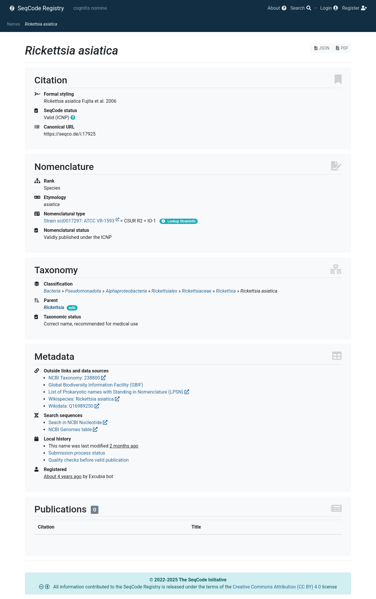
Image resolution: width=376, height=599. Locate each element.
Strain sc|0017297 (63, 221)
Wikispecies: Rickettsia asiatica (84, 399)
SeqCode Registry (36, 8)
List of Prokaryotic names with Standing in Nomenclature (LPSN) (118, 392)
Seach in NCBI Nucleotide (78, 422)
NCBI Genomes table (73, 429)
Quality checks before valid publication (88, 460)
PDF (341, 48)
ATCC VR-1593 (101, 221)
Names (13, 24)
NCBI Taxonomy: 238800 (77, 378)
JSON (321, 48)
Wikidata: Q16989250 (73, 406)
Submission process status (76, 453)
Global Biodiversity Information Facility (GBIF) (95, 385)
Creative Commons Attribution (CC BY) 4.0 (277, 587)
